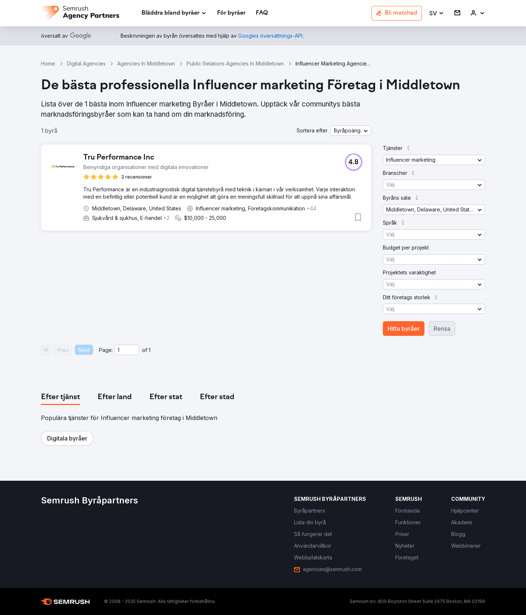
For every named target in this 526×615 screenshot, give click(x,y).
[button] (436, 13)
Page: (106, 350)
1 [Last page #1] (149, 350)
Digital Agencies (86, 63)
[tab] (60, 397)
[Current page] (127, 350)
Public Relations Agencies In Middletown (235, 63)
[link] (231, 13)
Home (48, 63)
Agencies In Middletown (146, 63)
